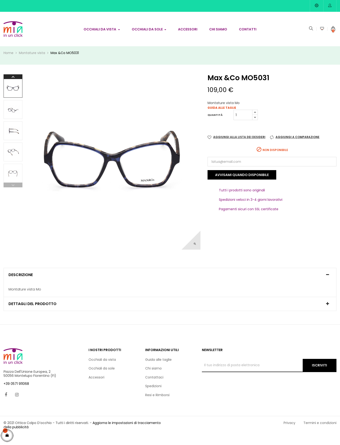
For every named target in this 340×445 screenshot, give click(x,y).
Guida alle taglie (222, 119)
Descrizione (20, 286)
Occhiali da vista (102, 370)
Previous (13, 195)
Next (13, 87)
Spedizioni (153, 397)
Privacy (289, 433)
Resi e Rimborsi (157, 405)
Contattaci (154, 388)
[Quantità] (243, 126)
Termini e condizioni (319, 433)
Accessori (96, 388)
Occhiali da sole (102, 379)
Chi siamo (153, 379)
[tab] (170, 286)
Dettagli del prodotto (32, 315)
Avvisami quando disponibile (242, 185)
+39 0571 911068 (16, 394)
